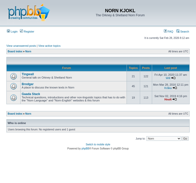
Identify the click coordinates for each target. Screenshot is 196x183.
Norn (28, 51)
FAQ (168, 31)
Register (27, 31)
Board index (15, 51)
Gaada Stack (31, 94)
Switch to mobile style (98, 144)
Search (182, 31)
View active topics (49, 45)
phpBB (85, 148)
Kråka (168, 87)
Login (12, 31)
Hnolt (168, 99)
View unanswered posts (21, 45)
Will (168, 78)
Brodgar (28, 84)
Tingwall (28, 74)
